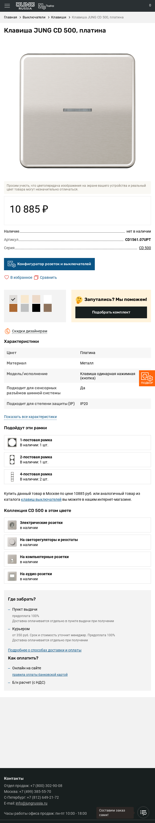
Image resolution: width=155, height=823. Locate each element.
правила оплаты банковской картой (40, 675)
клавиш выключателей (41, 499)
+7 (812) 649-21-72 (43, 797)
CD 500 (145, 248)
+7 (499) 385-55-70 (35, 791)
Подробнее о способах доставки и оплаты (44, 650)
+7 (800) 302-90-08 (46, 786)
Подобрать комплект (111, 312)
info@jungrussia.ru (31, 803)
